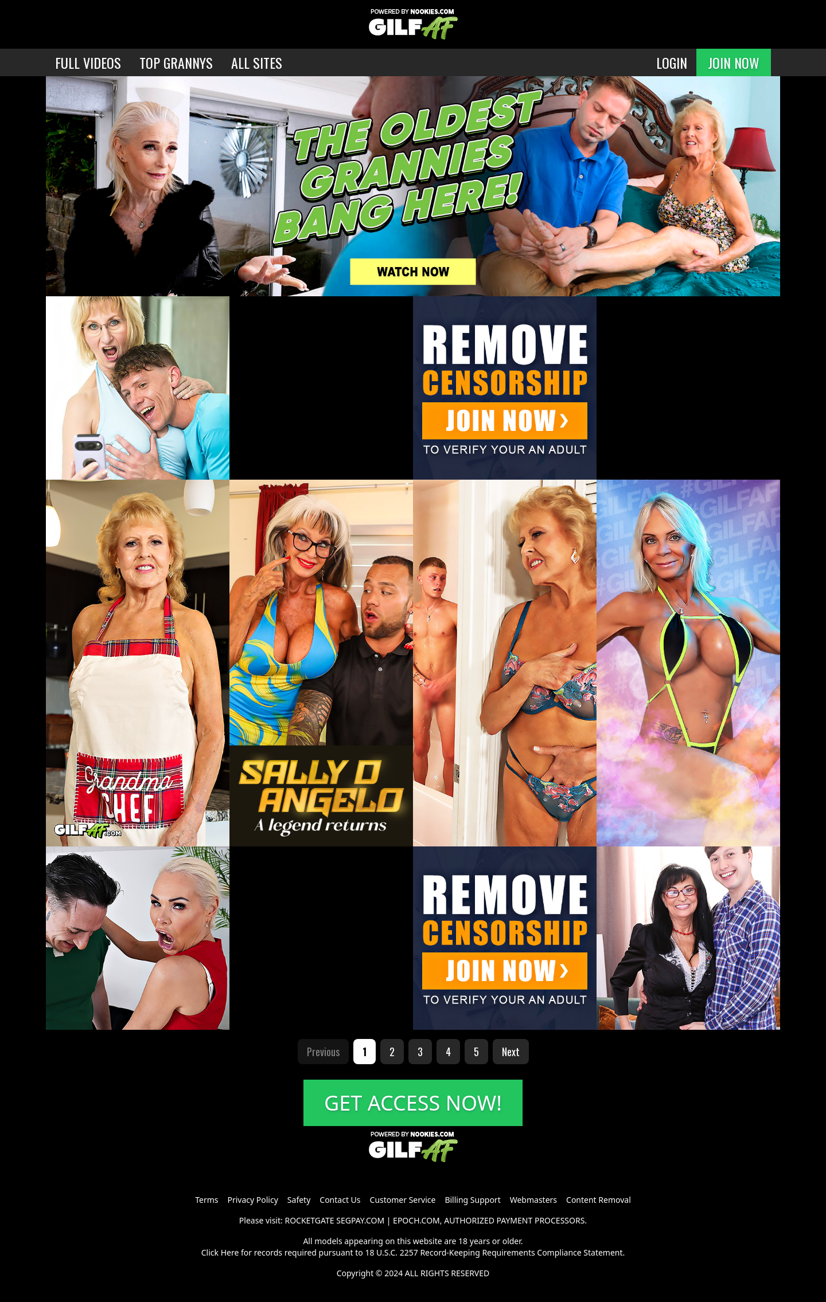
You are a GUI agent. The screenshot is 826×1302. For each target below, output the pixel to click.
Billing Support (472, 1199)
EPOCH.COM (416, 1220)
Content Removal (598, 1199)
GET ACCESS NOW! (413, 1103)
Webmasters (533, 1199)
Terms (206, 1199)
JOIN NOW (733, 62)
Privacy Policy (252, 1199)
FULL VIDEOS (88, 62)
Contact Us (340, 1199)
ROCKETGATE (309, 1220)
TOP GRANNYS (176, 62)
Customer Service (403, 1199)
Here (230, 1252)
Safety (298, 1199)
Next (511, 1051)
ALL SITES (256, 62)
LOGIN (671, 62)
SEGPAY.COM (360, 1220)
